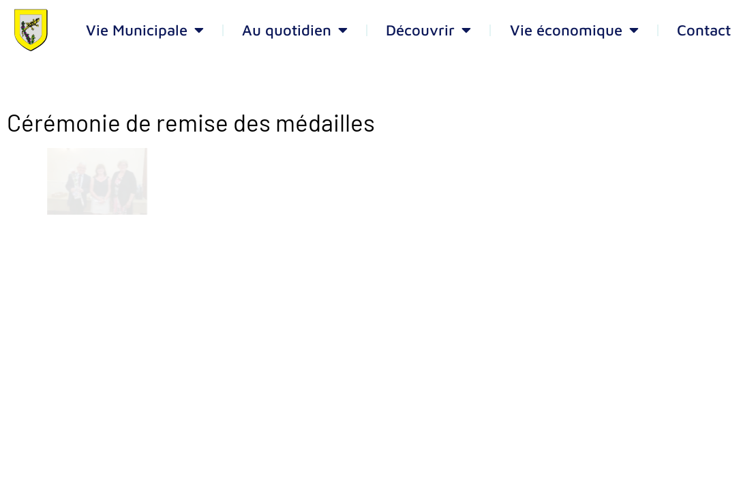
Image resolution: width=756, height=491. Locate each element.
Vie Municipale (145, 30)
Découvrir (428, 30)
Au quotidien (295, 30)
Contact (704, 30)
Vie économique (574, 30)
